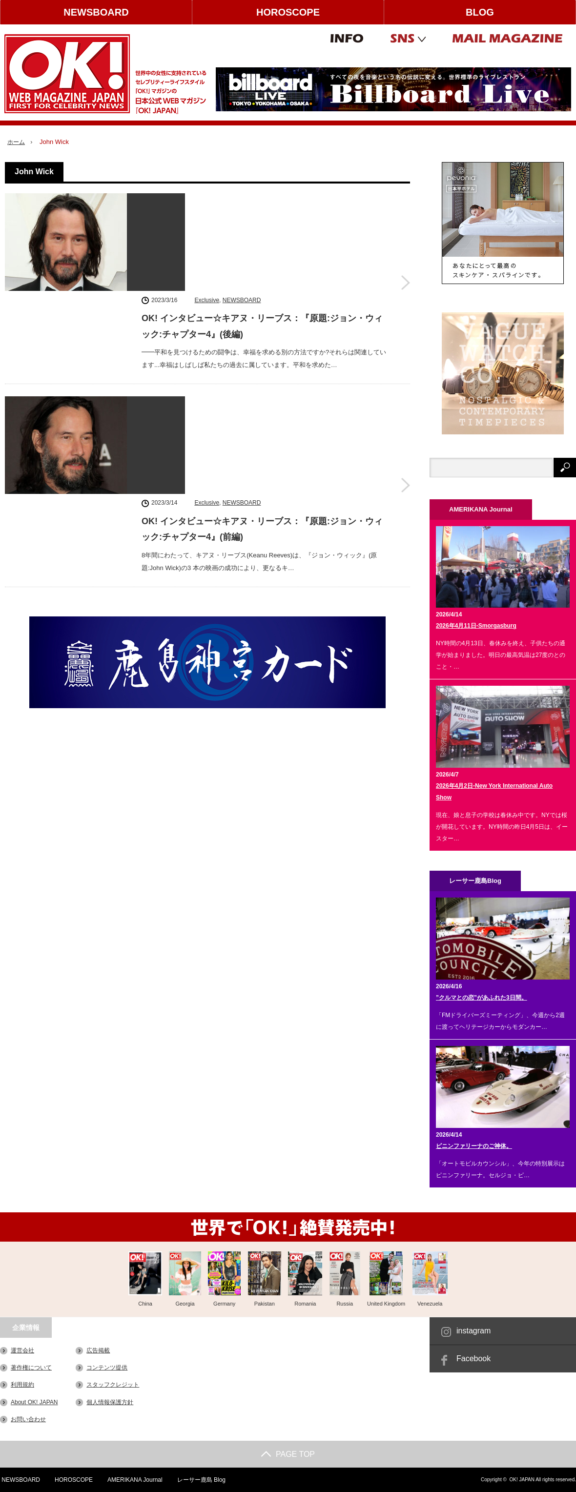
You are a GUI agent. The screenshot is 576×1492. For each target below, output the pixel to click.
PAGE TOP (288, 1454)
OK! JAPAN (522, 1479)
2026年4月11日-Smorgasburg (476, 625)
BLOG (480, 12)
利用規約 (22, 1384)
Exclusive (206, 200)
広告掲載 (98, 1350)
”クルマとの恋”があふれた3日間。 (481, 997)
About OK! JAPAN (34, 1401)
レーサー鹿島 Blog (201, 1479)
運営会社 (22, 1350)
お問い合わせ (28, 1418)
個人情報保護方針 (109, 1401)
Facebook (473, 1358)
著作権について (31, 1367)
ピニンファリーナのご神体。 (474, 1146)
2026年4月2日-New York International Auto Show (494, 791)
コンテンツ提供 (106, 1367)
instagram (473, 1331)
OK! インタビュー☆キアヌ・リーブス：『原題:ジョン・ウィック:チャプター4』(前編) (262, 349)
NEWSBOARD (95, 12)
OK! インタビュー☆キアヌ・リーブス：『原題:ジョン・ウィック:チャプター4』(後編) (262, 227)
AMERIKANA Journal (134, 1479)
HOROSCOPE (288, 12)
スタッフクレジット (112, 1384)
